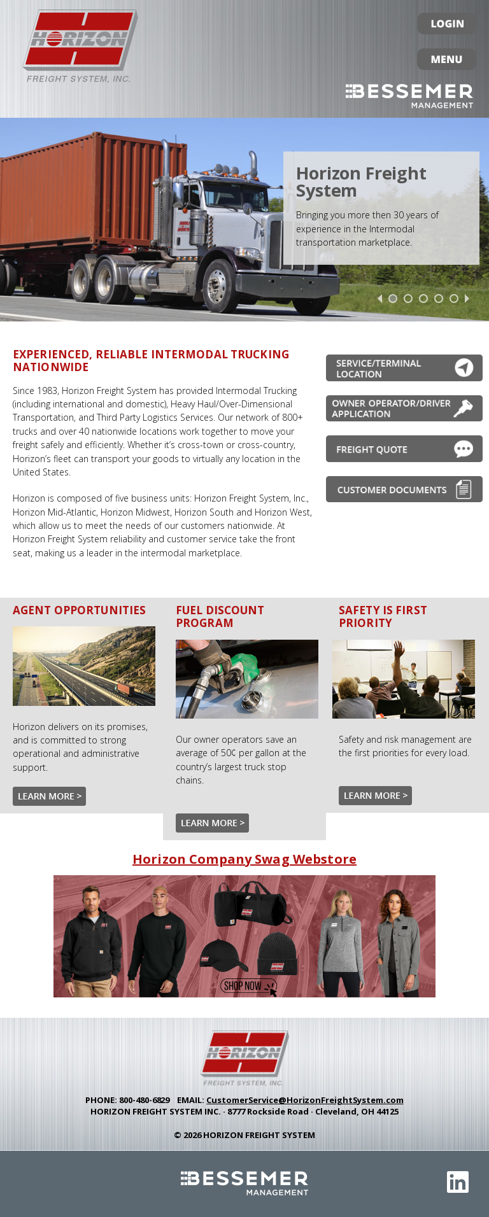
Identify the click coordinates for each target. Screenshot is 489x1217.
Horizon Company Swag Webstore (244, 859)
